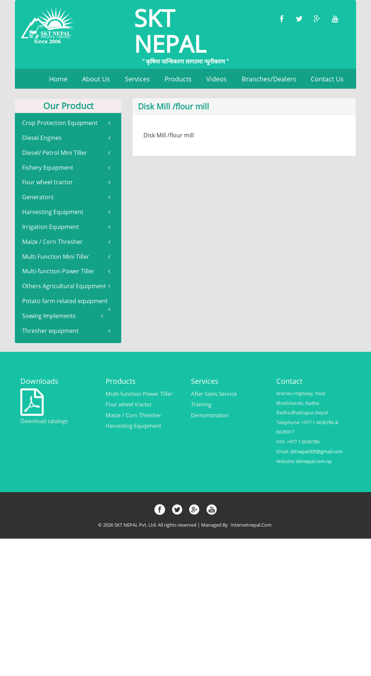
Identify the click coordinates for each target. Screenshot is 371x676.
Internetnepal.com (251, 525)
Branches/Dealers (269, 79)
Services (137, 79)
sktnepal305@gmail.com (316, 451)
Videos (216, 79)
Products (178, 79)
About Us (96, 79)
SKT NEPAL (185, 33)
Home (58, 79)
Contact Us (327, 79)
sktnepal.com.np (314, 461)
